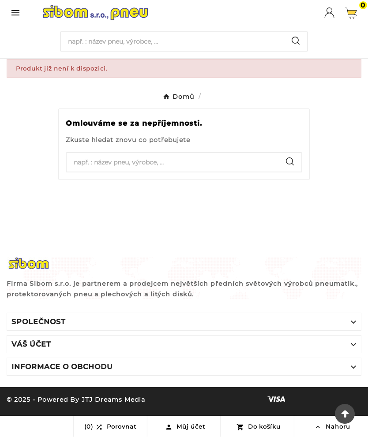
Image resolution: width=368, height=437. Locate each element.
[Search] (295, 41)
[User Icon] (334, 12)
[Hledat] (173, 41)
